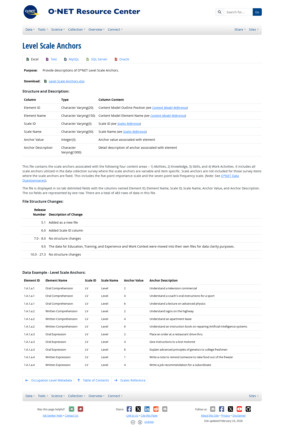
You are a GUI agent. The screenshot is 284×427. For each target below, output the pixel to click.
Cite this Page (149, 415)
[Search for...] (238, 12)
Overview (95, 29)
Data (29, 29)
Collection (75, 29)
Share (239, 29)
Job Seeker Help (52, 415)
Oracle (121, 59)
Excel (32, 59)
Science (57, 29)
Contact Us (71, 415)
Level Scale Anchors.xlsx (64, 81)
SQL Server (96, 59)
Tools (41, 29)
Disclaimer (239, 415)
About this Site (210, 415)
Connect (114, 29)
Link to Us (132, 415)
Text (51, 59)
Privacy (225, 415)
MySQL (71, 59)
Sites (252, 29)
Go (257, 12)
